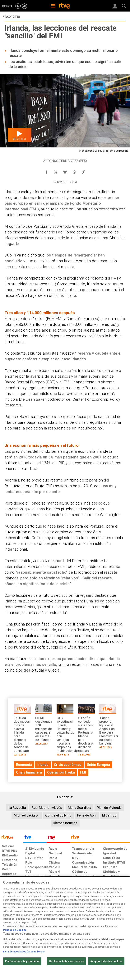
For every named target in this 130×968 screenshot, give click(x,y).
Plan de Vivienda (109, 808)
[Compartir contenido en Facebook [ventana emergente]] (46, 171)
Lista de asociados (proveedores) (24, 951)
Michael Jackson (26, 815)
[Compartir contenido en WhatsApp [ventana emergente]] (74, 171)
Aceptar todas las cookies (106, 961)
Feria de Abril (86, 815)
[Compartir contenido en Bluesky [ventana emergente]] (65, 171)
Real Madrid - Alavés (47, 808)
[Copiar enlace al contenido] (83, 171)
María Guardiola (79, 808)
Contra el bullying (58, 815)
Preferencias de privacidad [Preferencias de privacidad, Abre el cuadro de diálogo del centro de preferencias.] (22, 961)
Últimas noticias (65, 823)
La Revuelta (17, 808)
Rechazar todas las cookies (66, 961)
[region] (65, 922)
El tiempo (109, 815)
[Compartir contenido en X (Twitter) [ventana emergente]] (55, 171)
